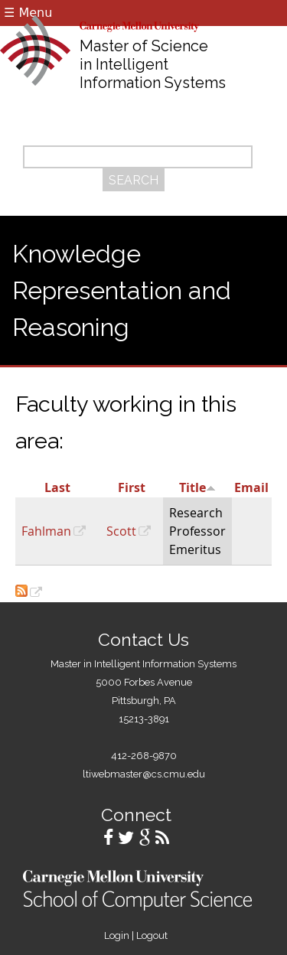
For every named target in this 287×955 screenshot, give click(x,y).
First (131, 487)
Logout (152, 935)
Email (251, 487)
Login (116, 935)
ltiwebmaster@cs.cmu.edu (144, 774)
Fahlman (46, 531)
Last (57, 487)
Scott (121, 531)
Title (197, 487)
